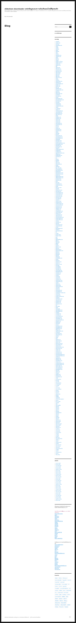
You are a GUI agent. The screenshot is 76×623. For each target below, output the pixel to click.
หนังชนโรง (56, 561)
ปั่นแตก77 (57, 392)
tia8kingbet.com (59, 328)
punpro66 (57, 547)
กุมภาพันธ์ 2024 (58, 495)
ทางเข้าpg (57, 385)
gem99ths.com (59, 140)
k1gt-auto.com (58, 167)
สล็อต (57, 404)
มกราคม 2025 (58, 481)
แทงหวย (57, 453)
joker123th (58, 162)
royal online (58, 277)
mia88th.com (58, 209)
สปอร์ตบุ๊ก (57, 402)
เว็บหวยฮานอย (58, 446)
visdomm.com (58, 359)
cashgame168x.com (59, 106)
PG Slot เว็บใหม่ (58, 235)
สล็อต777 (57, 410)
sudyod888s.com (59, 318)
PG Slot (57, 233)
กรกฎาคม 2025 (58, 474)
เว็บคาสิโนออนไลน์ (59, 438)
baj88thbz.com (58, 88)
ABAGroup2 (58, 67)
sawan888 (58, 287)
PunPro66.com (58, 261)
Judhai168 (57, 166)
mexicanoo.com (59, 206)
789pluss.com (58, 56)
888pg (57, 57)
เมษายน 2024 (58, 492)
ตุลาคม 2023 (58, 500)
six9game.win (58, 301)
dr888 (57, 115)
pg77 (57, 237)
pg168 (56, 514)
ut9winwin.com (59, 352)
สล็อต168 (57, 406)
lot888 (57, 186)
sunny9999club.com (60, 319)
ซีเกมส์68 (57, 380)
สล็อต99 (57, 415)
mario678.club (58, 201)
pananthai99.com (59, 228)
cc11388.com (58, 108)
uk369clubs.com (59, 348)
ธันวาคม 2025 (58, 468)
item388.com (58, 156)
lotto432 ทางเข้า (59, 187)
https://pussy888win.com (60, 553)
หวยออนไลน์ (58, 431)
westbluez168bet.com (60, 363)
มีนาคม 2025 (58, 479)
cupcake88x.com (59, 112)
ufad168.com (58, 339)
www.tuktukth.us (59, 368)
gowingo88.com (59, 146)
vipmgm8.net (58, 358)
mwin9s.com (58, 213)
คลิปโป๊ (56, 531)
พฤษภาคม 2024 (58, 491)
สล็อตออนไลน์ (58, 420)
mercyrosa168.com (59, 204)
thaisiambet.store (59, 326)
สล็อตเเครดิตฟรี (58, 425)
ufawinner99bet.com (60, 347)
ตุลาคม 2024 (58, 485)
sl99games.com (59, 303)
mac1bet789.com (59, 195)
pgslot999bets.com (59, 250)
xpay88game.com (59, 369)
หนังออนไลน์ (58, 430)
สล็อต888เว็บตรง (58, 412)
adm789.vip (58, 73)
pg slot (56, 534)
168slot (57, 47)
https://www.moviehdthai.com (60, 565)
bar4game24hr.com (59, 89)
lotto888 (57, 188)
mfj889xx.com (58, 208)
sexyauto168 (58, 295)
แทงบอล (57, 451)
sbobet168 (58, 289)
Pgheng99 (58, 242)
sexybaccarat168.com (60, 296)
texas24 (57, 324)
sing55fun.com (58, 300)
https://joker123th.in (59, 513)
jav (56, 157)
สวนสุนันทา (58, 428)
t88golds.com (58, 321)
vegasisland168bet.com (60, 354)
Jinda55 (57, 159)
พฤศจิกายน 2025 (59, 469)
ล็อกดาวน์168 (58, 401)
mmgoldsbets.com (59, 211)
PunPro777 (58, 263)
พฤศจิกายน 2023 (59, 499)
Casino (57, 107)
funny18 (57, 134)
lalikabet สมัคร (58, 584)
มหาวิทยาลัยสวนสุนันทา (60, 399)
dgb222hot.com (59, 114)
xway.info (57, 370)
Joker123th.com (59, 164)
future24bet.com (59, 135)
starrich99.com (59, 317)
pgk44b (57, 243)
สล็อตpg (57, 416)
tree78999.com (59, 333)
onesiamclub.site (59, 225)
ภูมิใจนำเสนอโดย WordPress (35, 617)
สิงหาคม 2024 (58, 487)
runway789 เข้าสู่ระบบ (64, 588)
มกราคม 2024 (58, 496)
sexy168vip (58, 293)
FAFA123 (57, 125)
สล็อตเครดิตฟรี (58, 421)
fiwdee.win (58, 128)
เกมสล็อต (57, 434)
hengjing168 (58, 150)
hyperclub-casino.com (60, 153)
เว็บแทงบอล (58, 447)
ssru (56, 592)
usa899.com (58, 349)
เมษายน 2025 (58, 478)
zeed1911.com (58, 375)
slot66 (56, 518)
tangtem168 (58, 322)
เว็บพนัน (57, 441)
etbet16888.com (59, 123)
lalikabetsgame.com (59, 176)
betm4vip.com (58, 96)
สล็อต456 (57, 407)
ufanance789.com (59, 343)
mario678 (57, 200)
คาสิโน (57, 378)
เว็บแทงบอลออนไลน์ (59, 448)
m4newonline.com (59, 192)
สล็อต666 (57, 408)
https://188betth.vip (58, 538)
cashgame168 (58, 104)
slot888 (56, 522)
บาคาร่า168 (58, 387)
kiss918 (56, 535)
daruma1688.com (59, 113)
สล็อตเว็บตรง (58, 422)
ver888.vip (58, 357)
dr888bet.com (58, 117)
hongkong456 (58, 151)
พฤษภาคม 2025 (58, 476)
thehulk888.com (59, 327)
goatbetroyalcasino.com (60, 143)
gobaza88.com (58, 145)
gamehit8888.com (59, 138)
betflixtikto (58, 94)
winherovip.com (59, 365)
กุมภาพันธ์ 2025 (58, 480)
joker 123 (56, 549)
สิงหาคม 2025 (58, 473)
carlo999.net (58, 103)
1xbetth (57, 54)
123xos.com (58, 42)
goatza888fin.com (59, 144)
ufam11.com (58, 342)
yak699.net (58, 371)
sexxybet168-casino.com (60, 292)
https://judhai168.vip (59, 521)
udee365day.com (59, 334)
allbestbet (57, 75)
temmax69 (58, 323)
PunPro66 (58, 260)
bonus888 (57, 102)
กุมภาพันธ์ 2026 (58, 465)
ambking (57, 80)
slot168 (56, 590)
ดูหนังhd (56, 564)
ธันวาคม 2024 (58, 483)
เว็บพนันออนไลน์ (58, 442)
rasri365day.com (59, 270)
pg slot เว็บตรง (58, 234)
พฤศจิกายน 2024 (59, 484)
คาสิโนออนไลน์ (58, 379)
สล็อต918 (57, 413)
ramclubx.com (58, 269)
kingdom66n (58, 171)
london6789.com (59, 185)
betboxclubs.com (59, 93)
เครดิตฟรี (57, 436)
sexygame (57, 297)
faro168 (57, 127)
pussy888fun (58, 266)
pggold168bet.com (59, 239)
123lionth (57, 41)
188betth (57, 51)
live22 (57, 181)
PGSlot (57, 244)
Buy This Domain (9, 16)
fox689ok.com (58, 129)
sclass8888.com (59, 291)
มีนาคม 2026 (58, 464)
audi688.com (58, 82)
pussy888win (58, 268)
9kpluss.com (58, 65)
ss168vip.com (58, 313)
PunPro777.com (59, 264)
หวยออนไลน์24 (58, 432)
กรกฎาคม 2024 (58, 489)
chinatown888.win (59, 110)
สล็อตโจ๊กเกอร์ (58, 427)
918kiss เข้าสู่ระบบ (59, 62)
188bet (57, 50)
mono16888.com (59, 212)
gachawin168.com (59, 136)
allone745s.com (59, 77)
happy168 (57, 148)
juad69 (57, 165)
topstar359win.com (59, 331)
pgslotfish (58, 253)
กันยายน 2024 (58, 486)
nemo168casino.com (60, 217)
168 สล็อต (57, 44)
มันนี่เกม (57, 400)
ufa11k (57, 337)
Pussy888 (57, 265)
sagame (57, 282)
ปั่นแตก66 (57, 391)
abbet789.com (58, 68)
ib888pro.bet (58, 154)
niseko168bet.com (59, 218)
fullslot (57, 131)
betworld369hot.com (60, 99)
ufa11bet (57, 336)
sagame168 (58, 284)
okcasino (57, 223)
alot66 (57, 78)
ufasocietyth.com (59, 344)
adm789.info (58, 72)
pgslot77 (57, 245)
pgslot (56, 537)
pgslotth (57, 255)
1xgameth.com (58, 55)
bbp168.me (58, 92)
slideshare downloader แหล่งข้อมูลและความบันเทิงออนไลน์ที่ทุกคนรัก (31, 9)
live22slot (57, 182)
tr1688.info (58, 332)
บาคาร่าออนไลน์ (58, 389)
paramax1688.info (59, 230)
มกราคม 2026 (58, 466)
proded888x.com (59, 258)
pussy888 (56, 526)
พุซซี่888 (57, 396)
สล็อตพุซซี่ (57, 417)
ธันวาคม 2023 (58, 497)
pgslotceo (57, 251)
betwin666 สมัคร (58, 580)
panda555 (57, 229)
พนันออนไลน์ (58, 394)
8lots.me (57, 59)
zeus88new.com (59, 376)
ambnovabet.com (59, 81)
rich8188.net (58, 274)
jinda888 (57, 160)
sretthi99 (57, 312)
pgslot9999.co (58, 249)
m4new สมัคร (64, 584)
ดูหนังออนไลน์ (57, 545)
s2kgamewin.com (59, 281)
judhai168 (62, 582)
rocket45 (57, 275)
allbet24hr (58, 76)
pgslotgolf (58, 254)
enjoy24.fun (58, 119)
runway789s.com (59, 280)
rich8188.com (58, 272)
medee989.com (59, 202)
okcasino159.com (59, 224)
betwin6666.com (59, 98)
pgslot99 (57, 248)
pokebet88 (58, 256)
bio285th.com (58, 101)
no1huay (57, 221)
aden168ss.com (59, 71)
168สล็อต (57, 49)
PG (56, 232)
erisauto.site (58, 122)
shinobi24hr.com (59, 298)
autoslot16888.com (59, 83)
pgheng (57, 240)
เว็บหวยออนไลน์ (58, 444)
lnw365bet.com (59, 183)
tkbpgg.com (58, 329)
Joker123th (57, 582)
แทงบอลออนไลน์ (58, 452)
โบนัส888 (66, 606)
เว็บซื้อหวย (57, 439)
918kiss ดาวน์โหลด (59, 61)
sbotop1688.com (59, 290)
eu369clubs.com (59, 124)
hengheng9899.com (60, 149)
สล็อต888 (57, 411)
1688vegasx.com (59, 45)
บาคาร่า (57, 386)
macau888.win (58, 198)
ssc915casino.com (59, 316)
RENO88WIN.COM (59, 271)
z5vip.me (57, 373)
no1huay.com (58, 222)
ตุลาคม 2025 (58, 470)
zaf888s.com (58, 374)
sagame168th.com (59, 286)
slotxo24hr (58, 308)
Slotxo (57, 307)
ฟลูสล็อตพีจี (58, 397)
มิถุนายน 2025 (58, 475)
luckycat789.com (59, 190)
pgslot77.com (58, 246)
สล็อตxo (56, 528)
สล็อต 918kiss (58, 405)
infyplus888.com (59, 155)
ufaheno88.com (59, 340)
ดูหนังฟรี (56, 563)
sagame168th (58, 285)
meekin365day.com (59, 203)
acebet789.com (58, 70)
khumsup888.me (59, 169)
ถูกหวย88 (57, 381)
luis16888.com (58, 191)
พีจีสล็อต (57, 395)
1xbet (57, 52)
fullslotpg (57, 133)
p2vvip (57, 227)
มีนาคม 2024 (58, 494)
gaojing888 (58, 139)
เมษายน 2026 (58, 463)
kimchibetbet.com (59, 170)
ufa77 (57, 338)
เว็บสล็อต (57, 443)
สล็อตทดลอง (57, 529)
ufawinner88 (58, 345)
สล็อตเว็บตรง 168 (59, 423)
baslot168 (57, 91)
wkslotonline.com (59, 366)
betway (57, 97)
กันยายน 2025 (58, 471)
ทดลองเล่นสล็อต (58, 383)
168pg (57, 46)
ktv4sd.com (58, 175)
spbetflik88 (68, 590)
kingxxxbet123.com (59, 172)
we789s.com (58, 361)
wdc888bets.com (59, 360)
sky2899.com (58, 302)
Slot (56, 305)
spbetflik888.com (59, 310)
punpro (57, 259)
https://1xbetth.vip (58, 532)
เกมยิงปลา (57, 433)
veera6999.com (59, 353)
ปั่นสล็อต (57, 390)
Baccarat (57, 87)
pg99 (57, 238)
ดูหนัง (56, 550)
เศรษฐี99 (57, 449)
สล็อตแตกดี (57, 426)
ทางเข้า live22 (58, 384)
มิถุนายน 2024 (58, 490)
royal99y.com (58, 279)
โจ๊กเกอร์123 (58, 454)
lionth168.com (58, 178)
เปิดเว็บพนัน (58, 437)
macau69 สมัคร (58, 197)
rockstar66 (58, 276)
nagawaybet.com (59, 214)
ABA (56, 66)
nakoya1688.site (59, 216)
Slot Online (58, 306)
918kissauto (58, 63)
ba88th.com (58, 85)
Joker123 (57, 161)
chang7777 (58, 109)
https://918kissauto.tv (59, 544)
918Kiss (57, 60)
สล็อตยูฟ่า (57, 418)
